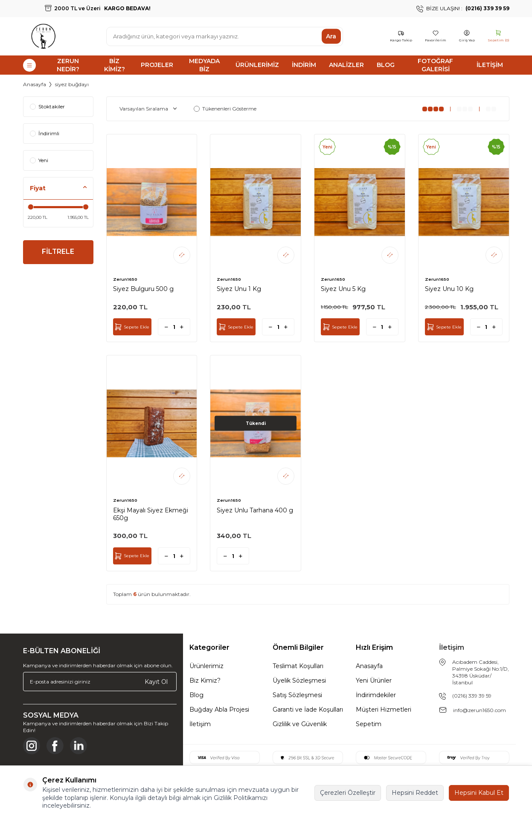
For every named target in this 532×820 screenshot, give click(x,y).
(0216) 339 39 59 (471, 695)
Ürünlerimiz (257, 65)
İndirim (304, 65)
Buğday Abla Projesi (219, 709)
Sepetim (368, 724)
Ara (331, 36)
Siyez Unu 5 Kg (343, 289)
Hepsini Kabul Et (478, 793)
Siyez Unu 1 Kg (239, 289)
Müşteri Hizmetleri (383, 709)
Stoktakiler (47, 106)
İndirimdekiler (376, 695)
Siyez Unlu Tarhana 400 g (255, 510)
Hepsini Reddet (415, 793)
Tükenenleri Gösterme (225, 108)
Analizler (346, 65)
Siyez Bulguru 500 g (143, 289)
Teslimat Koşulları (298, 666)
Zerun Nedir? (68, 65)
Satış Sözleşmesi (297, 695)
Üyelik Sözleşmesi (299, 680)
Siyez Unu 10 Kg (449, 289)
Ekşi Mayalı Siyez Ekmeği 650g (150, 514)
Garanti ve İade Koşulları (308, 709)
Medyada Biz (204, 65)
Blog (386, 65)
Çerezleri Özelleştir (347, 793)
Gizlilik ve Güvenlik (300, 724)
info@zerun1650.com (479, 710)
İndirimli (44, 133)
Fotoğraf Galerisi (435, 65)
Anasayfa (34, 84)
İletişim (490, 65)
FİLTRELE (58, 252)
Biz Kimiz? (114, 65)
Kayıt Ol (156, 682)
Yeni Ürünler (374, 680)
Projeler (157, 65)
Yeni (39, 160)
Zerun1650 (125, 279)
